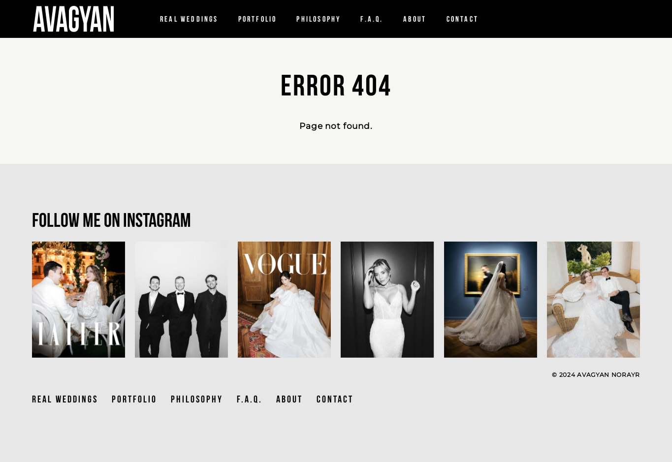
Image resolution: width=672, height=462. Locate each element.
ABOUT (289, 399)
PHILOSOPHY (318, 19)
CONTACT (335, 399)
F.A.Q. (249, 399)
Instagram (157, 220)
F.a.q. (371, 19)
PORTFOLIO (134, 399)
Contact (463, 19)
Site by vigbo (50, 438)
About (415, 19)
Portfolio (257, 19)
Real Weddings (189, 19)
